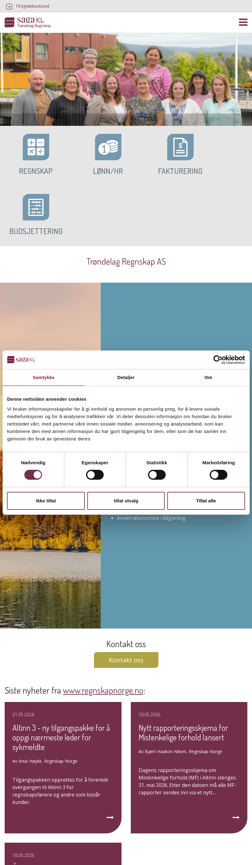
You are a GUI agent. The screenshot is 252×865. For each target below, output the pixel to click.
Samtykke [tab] (44, 377)
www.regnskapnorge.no (103, 630)
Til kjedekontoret (28, 6)
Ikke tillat (46, 500)
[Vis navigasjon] (243, 22)
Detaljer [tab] (126, 377)
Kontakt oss (126, 600)
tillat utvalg (126, 500)
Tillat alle (206, 500)
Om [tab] (208, 377)
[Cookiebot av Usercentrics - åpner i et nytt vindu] (218, 359)
